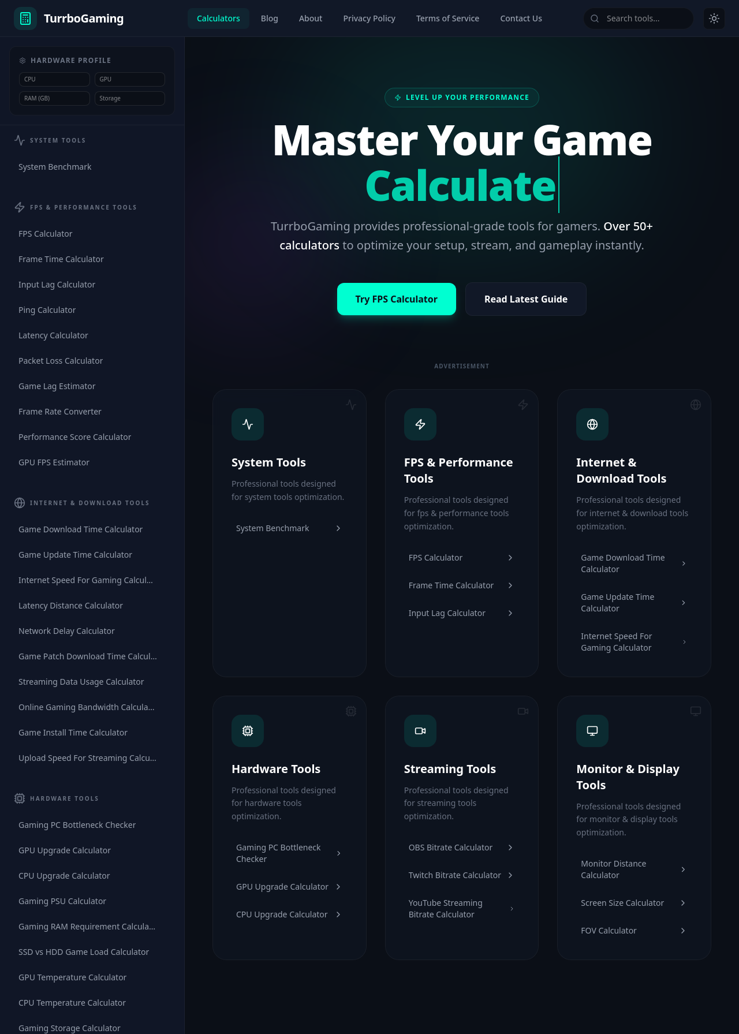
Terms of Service (447, 18)
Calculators (218, 18)
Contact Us (521, 18)
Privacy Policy (369, 18)
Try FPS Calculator (397, 299)
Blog (269, 18)
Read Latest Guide (526, 299)
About (311, 18)
